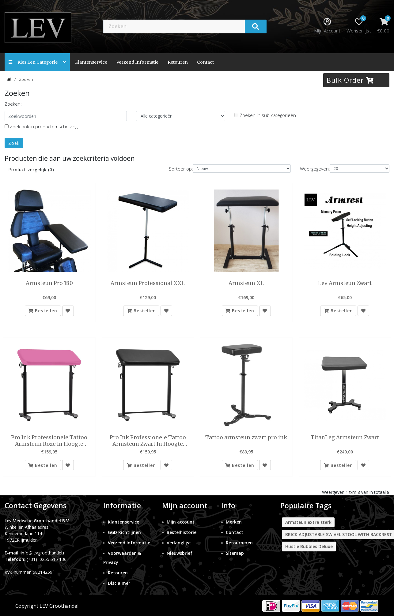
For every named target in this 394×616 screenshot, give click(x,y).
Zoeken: (13, 104)
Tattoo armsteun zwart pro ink (246, 438)
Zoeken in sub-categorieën (265, 115)
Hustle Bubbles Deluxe (309, 547)
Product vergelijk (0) (31, 169)
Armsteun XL (246, 283)
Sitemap (235, 553)
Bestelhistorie (181, 532)
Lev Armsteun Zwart (345, 283)
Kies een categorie (37, 62)
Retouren (178, 62)
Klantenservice (91, 62)
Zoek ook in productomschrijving (41, 126)
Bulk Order (350, 80)
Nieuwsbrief (179, 553)
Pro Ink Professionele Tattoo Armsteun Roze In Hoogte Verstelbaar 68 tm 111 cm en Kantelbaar (49, 441)
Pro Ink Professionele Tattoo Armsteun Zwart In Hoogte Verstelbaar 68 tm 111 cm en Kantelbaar (148, 441)
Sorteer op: (181, 169)
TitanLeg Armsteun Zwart (345, 438)
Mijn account (181, 522)
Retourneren (239, 543)
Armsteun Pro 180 (49, 283)
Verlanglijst (179, 543)
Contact (234, 532)
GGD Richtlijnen (124, 532)
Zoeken (26, 79)
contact (205, 62)
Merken (234, 522)
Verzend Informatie (137, 62)
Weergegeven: (315, 169)
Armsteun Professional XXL (148, 283)
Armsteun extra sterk (308, 522)
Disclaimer (119, 583)
